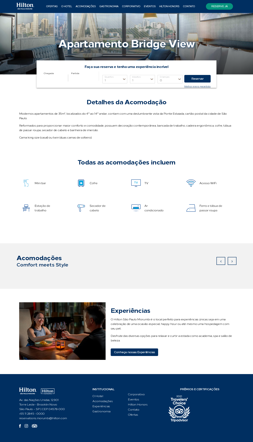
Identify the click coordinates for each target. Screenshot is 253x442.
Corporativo (131, 6)
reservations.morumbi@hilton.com (43, 418)
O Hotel (66, 6)
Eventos (150, 6)
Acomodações (86, 6)
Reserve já (219, 6)
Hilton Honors (169, 6)
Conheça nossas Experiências (134, 352)
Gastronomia (108, 6)
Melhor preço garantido (197, 86)
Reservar (197, 78)
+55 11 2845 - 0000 (32, 413)
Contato (189, 6)
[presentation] (220, 261)
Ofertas (52, 6)
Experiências (101, 406)
